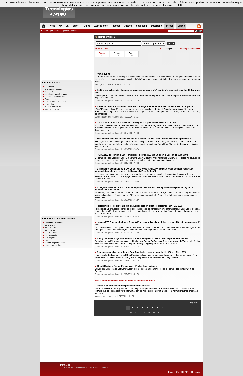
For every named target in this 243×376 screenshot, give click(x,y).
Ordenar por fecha (169, 49)
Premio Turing (103, 74)
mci (46, 240)
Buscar (58, 31)
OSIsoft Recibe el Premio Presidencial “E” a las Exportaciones (127, 266)
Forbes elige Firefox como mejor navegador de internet (123, 285)
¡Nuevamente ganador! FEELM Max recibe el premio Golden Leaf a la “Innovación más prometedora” (145, 139)
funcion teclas (50, 99)
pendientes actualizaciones (56, 94)
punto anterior (51, 86)
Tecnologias (48, 31)
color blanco (50, 230)
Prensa (117, 53)
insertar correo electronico (55, 102)
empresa (110, 37)
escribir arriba (50, 227)
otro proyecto (50, 238)
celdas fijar (49, 104)
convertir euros (51, 232)
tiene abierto (50, 225)
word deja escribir (52, 109)
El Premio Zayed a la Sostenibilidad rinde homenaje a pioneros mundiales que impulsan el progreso (145, 106)
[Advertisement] (66, 57)
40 (144, 312)
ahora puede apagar (53, 89)
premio (101, 37)
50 (149, 312)
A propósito (68, 367)
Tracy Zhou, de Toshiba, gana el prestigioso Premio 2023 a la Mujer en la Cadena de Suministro (142, 155)
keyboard (49, 91)
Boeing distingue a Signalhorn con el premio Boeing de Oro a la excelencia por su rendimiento (142, 238)
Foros (131, 53)
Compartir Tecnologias (59, 10)
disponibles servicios (53, 245)
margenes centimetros (54, 222)
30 (140, 312)
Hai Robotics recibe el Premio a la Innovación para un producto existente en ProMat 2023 (139, 206)
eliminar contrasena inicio (55, 97)
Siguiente (195, 303)
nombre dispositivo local (55, 243)
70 (158, 312)
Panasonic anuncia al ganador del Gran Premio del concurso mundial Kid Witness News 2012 (141, 252)
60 (154, 312)
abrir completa (51, 235)
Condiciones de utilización (87, 367)
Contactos (105, 367)
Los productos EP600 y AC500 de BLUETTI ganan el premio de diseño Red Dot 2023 (137, 122)
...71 (163, 312)
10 (131, 312)
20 (135, 312)
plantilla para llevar (53, 107)
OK (180, 5)
